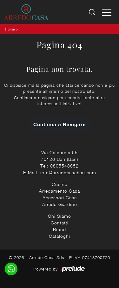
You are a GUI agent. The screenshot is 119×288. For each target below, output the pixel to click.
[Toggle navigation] (106, 12)
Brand (59, 229)
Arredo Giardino (59, 204)
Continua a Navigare (59, 124)
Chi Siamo (59, 216)
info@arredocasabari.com (68, 172)
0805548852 (64, 165)
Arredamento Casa (59, 191)
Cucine (59, 184)
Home (10, 29)
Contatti (60, 222)
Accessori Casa (60, 197)
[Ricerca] (92, 12)
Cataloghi (59, 236)
